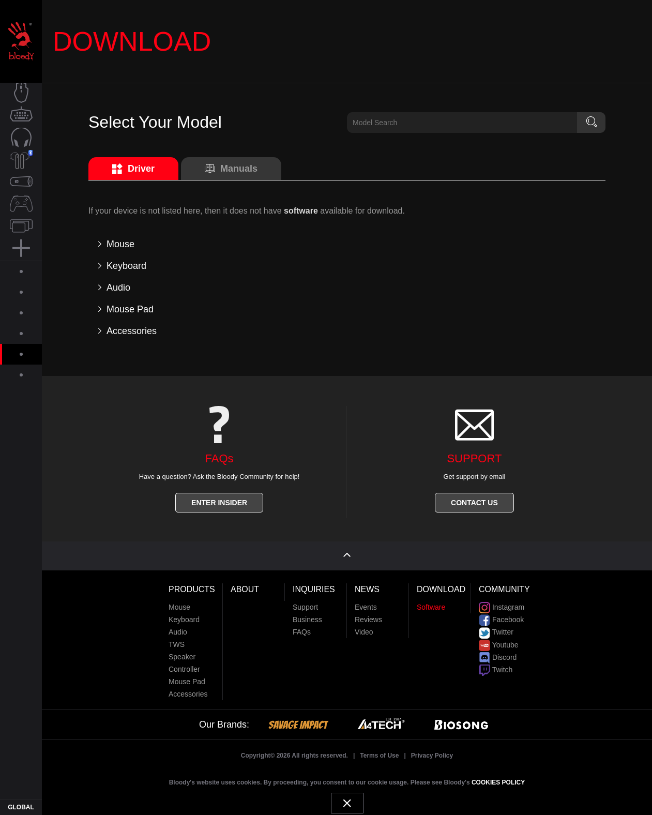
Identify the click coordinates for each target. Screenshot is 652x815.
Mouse (179, 603)
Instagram (501, 603)
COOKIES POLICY (498, 778)
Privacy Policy (432, 752)
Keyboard (184, 616)
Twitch (495, 666)
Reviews (368, 616)
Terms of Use (379, 752)
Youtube (499, 641)
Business (307, 616)
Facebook (501, 616)
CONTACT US (474, 503)
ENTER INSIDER (219, 503)
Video (364, 628)
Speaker (182, 653)
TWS (177, 641)
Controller (184, 665)
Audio (178, 628)
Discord (498, 654)
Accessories (188, 690)
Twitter (496, 628)
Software (431, 603)
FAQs (302, 628)
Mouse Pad (187, 678)
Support (305, 603)
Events (366, 603)
